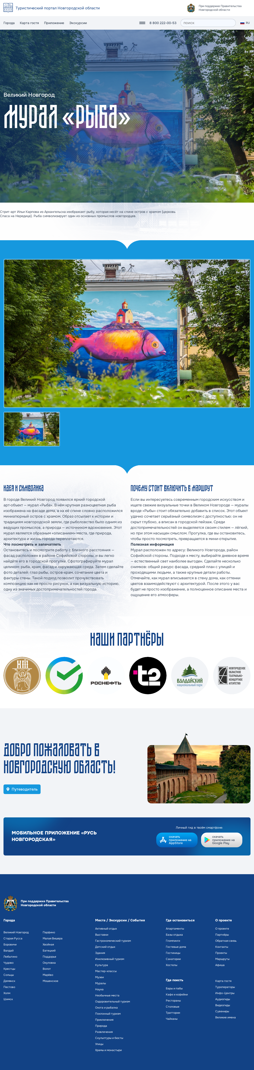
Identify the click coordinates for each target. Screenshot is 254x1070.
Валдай (8, 950)
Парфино (49, 932)
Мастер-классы (106, 971)
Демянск (9, 981)
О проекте (222, 928)
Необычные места (107, 995)
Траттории (173, 1013)
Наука (99, 989)
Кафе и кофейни (177, 994)
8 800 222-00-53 (163, 23)
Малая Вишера (53, 938)
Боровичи (10, 944)
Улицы (99, 1044)
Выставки (101, 935)
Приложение (54, 23)
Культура (101, 965)
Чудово (8, 963)
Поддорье (49, 957)
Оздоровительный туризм (112, 1001)
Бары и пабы (174, 988)
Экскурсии (78, 23)
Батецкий (49, 950)
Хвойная (48, 944)
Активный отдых (106, 928)
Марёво (48, 975)
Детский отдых (105, 947)
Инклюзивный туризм (109, 959)
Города (9, 23)
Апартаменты (175, 928)
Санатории (173, 959)
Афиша (220, 965)
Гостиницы (173, 953)
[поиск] (208, 23)
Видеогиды (222, 1005)
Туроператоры (225, 987)
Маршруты (222, 959)
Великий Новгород (16, 932)
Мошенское (50, 981)
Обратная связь (226, 941)
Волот (47, 969)
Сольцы (8, 975)
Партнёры (222, 935)
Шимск (8, 999)
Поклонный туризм (108, 1014)
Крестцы (9, 969)
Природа (101, 1026)
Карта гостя (29, 23)
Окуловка (49, 963)
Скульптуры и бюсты (109, 1038)
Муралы (100, 983)
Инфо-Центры (224, 993)
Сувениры (222, 1011)
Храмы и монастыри (108, 1050)
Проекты (221, 953)
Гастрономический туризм (113, 941)
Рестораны (173, 1000)
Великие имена (225, 1017)
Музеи (99, 977)
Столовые (172, 1007)
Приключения (104, 1020)
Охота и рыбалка (106, 1007)
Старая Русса (12, 938)
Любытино (10, 957)
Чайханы (171, 1019)
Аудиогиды (222, 999)
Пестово (9, 987)
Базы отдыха (174, 935)
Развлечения (104, 1032)
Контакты (221, 947)
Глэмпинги (173, 941)
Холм (6, 993)
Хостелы (171, 965)
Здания (100, 953)
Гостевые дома (176, 947)
